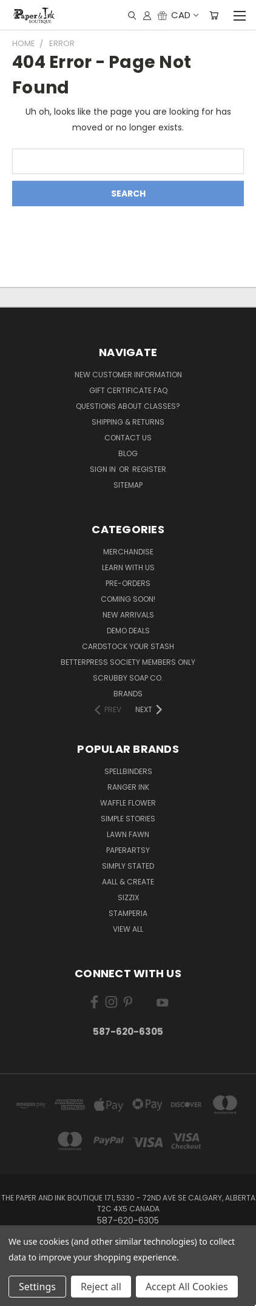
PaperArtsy (128, 850)
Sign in (104, 469)
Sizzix (128, 897)
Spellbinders (128, 771)
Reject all (101, 1286)
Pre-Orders (128, 583)
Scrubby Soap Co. (128, 678)
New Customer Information (128, 374)
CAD (184, 14)
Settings (37, 1286)
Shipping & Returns (128, 422)
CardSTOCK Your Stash (128, 646)
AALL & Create (128, 882)
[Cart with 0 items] (213, 15)
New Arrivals (128, 615)
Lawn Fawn (128, 834)
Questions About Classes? (128, 406)
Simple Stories (128, 818)
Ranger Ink (128, 787)
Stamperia (128, 913)
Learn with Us (128, 567)
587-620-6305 (128, 1031)
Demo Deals (128, 630)
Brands (128, 693)
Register (149, 469)
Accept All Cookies (187, 1286)
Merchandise (128, 552)
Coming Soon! (128, 599)
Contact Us (128, 438)
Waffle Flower (128, 803)
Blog (128, 453)
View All (128, 929)
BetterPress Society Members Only (128, 662)
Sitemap (128, 485)
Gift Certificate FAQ (128, 390)
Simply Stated (128, 866)
